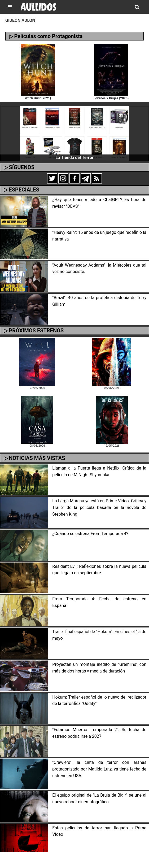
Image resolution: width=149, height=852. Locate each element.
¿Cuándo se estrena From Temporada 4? (90, 533)
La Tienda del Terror (74, 157)
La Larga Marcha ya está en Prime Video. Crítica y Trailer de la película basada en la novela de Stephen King (99, 507)
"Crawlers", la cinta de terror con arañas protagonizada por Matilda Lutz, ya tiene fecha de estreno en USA (99, 769)
